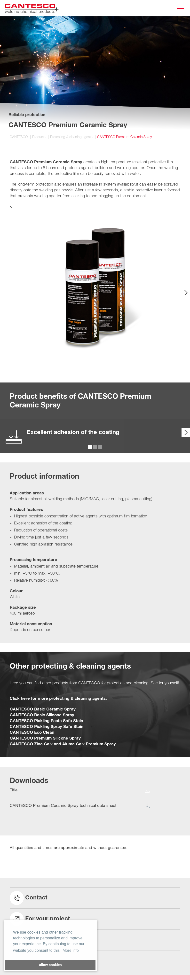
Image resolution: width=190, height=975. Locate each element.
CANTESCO (19, 137)
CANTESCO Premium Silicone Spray (45, 738)
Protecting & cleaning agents (71, 137)
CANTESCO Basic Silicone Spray (42, 715)
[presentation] (186, 293)
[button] (169, 226)
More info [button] (71, 950)
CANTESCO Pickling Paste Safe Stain (46, 721)
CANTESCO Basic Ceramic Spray (43, 709)
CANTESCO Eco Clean (32, 733)
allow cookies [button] (50, 965)
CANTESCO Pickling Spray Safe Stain (46, 727)
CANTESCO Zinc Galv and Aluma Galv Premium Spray (63, 744)
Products (39, 137)
